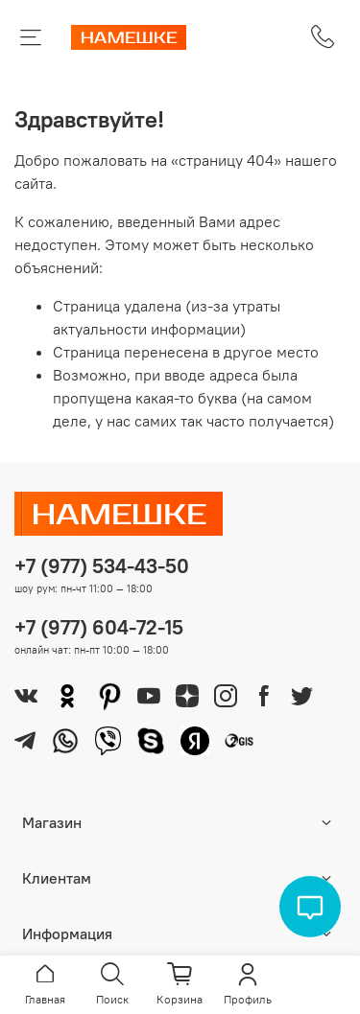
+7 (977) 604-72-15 (98, 627)
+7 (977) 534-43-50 (101, 566)
